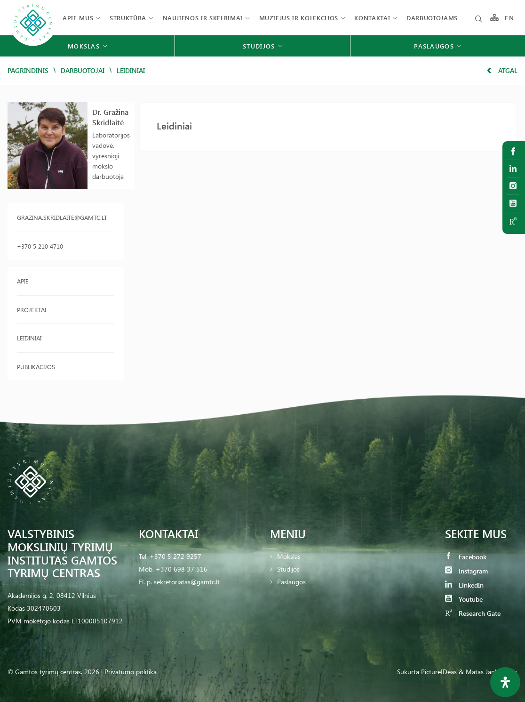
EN (509, 18)
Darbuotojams (432, 18)
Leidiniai (29, 338)
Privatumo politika (130, 671)
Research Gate (473, 613)
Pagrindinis (28, 70)
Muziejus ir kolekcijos (298, 18)
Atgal (502, 70)
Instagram (466, 570)
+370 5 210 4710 (40, 246)
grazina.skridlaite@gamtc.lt (62, 217)
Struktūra (128, 18)
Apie (23, 281)
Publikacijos (36, 367)
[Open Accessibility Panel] (505, 682)
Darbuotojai (82, 70)
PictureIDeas (439, 671)
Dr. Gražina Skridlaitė (110, 117)
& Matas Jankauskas (488, 671)
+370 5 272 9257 (175, 556)
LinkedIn (464, 585)
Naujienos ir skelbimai (203, 18)
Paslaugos (291, 581)
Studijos (288, 569)
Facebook (465, 556)
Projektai (31, 310)
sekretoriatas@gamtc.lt (187, 581)
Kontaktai (372, 18)
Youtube (464, 599)
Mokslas (289, 556)
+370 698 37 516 (181, 569)
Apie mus (78, 18)
